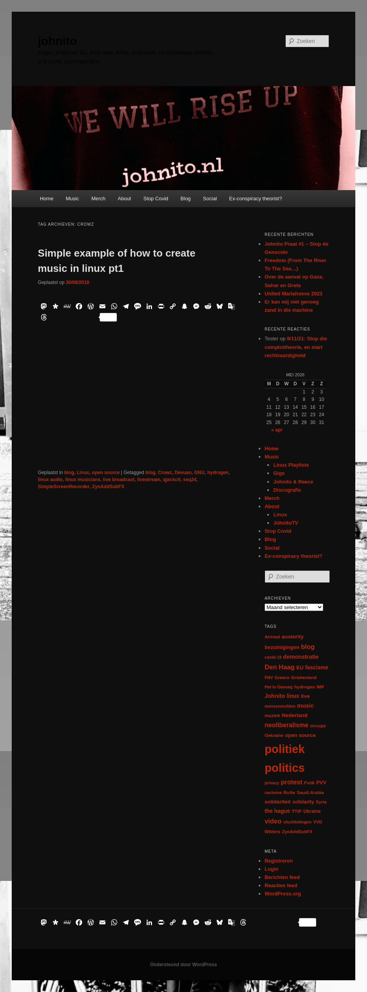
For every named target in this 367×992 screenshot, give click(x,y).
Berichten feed (282, 877)
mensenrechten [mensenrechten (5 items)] (280, 706)
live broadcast (119, 479)
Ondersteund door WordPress (183, 964)
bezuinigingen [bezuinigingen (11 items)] (282, 647)
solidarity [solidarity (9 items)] (303, 802)
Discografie (287, 490)
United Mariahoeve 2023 (293, 294)
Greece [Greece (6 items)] (281, 677)
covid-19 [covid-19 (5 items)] (273, 657)
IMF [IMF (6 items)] (320, 687)
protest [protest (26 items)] (291, 781)
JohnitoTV (285, 523)
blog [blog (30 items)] (308, 647)
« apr (277, 430)
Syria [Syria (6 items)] (321, 802)
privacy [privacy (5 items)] (272, 782)
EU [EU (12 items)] (300, 667)
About (124, 198)
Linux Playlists (291, 465)
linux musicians (82, 479)
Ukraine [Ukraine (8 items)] (311, 811)
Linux (83, 472)
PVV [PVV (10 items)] (321, 782)
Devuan (183, 472)
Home (47, 198)
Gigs (279, 473)
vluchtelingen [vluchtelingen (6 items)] (297, 821)
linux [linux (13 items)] (292, 696)
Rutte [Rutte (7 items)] (289, 792)
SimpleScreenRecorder (64, 486)
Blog (186, 198)
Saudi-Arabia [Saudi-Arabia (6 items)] (310, 792)
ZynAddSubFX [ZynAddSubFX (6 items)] (297, 831)
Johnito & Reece (293, 482)
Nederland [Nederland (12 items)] (295, 715)
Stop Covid (155, 198)
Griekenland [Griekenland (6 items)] (304, 677)
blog (69, 472)
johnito (57, 40)
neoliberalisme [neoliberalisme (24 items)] (286, 725)
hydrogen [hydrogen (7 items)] (304, 686)
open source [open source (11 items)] (300, 735)
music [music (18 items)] (305, 705)
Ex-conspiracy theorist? (255, 198)
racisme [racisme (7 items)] (273, 792)
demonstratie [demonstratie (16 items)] (301, 657)
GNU (199, 472)
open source (106, 472)
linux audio (50, 479)
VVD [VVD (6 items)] (317, 821)
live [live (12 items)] (305, 696)
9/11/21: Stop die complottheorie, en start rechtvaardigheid (296, 347)
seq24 (189, 479)
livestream (148, 479)
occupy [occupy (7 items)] (318, 725)
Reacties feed (281, 885)
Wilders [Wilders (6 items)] (273, 831)
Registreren (279, 861)
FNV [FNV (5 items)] (269, 677)
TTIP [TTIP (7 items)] (296, 811)
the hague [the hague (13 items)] (277, 811)
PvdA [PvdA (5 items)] (309, 782)
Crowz (165, 472)
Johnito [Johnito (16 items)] (275, 696)
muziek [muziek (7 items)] (272, 715)
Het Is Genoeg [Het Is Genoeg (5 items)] (279, 687)
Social (210, 198)
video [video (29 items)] (273, 821)
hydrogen (218, 472)
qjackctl (172, 479)
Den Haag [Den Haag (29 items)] (280, 667)
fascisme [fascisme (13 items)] (316, 667)
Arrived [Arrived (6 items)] (272, 636)
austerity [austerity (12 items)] (293, 637)
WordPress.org (283, 894)
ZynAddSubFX (108, 486)
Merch (98, 198)
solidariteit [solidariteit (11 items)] (278, 802)
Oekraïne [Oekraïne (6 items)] (274, 735)
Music (72, 198)
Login (271, 869)
